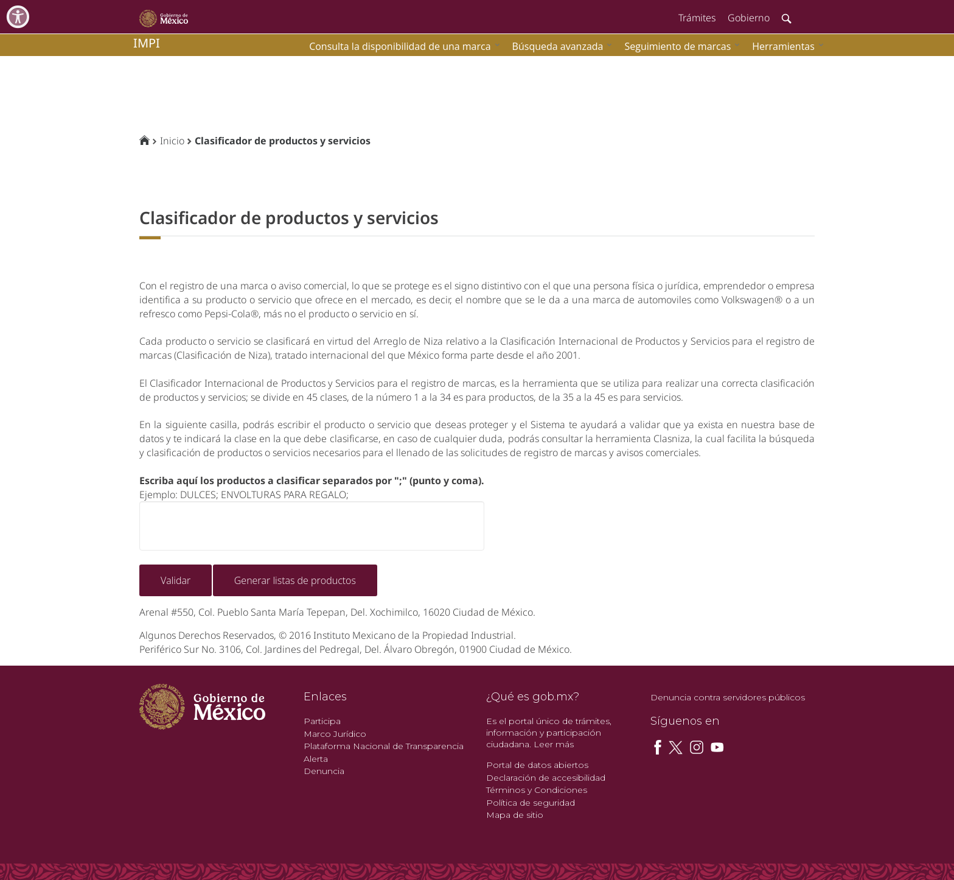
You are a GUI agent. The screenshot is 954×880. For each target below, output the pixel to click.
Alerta (316, 758)
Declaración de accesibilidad (545, 777)
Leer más (554, 744)
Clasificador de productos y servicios (283, 140)
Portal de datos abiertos (537, 764)
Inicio (172, 140)
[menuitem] (785, 46)
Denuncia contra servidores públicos (727, 697)
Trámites (697, 17)
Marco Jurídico (335, 733)
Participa (322, 721)
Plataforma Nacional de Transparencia (384, 746)
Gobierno (749, 17)
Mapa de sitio (514, 814)
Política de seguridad (530, 802)
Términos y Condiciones (536, 789)
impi (146, 43)
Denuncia (324, 771)
